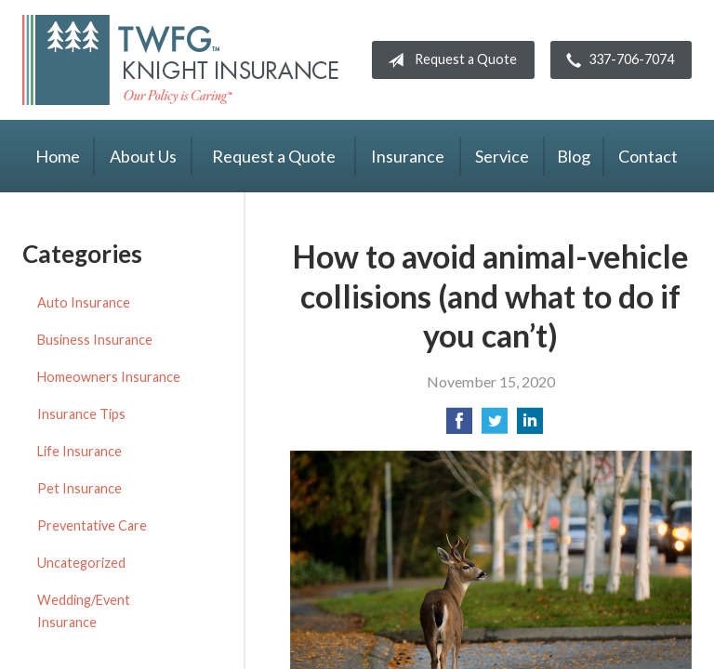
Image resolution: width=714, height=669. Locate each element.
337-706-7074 (616, 60)
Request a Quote (448, 60)
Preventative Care (92, 525)
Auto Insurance (83, 302)
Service (502, 156)
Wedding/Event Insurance (83, 611)
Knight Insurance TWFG (180, 60)
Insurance (407, 156)
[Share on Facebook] (459, 426)
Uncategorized (81, 563)
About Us (143, 156)
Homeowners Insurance (108, 377)
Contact (648, 156)
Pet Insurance (79, 488)
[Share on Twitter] (495, 426)
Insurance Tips (81, 414)
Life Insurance (79, 451)
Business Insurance (94, 340)
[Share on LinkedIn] (530, 426)
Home (57, 156)
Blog (573, 156)
